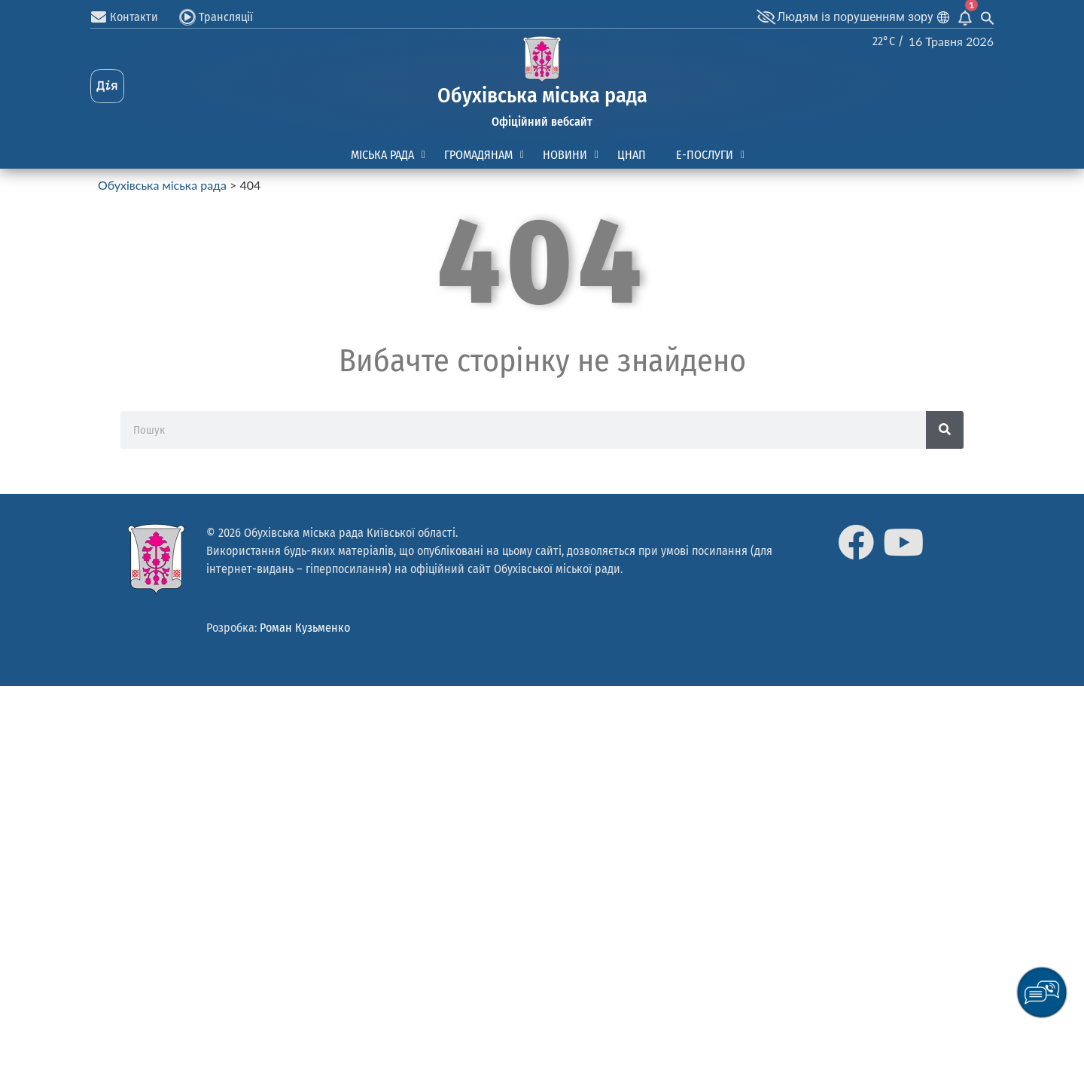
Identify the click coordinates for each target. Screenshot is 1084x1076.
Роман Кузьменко (305, 627)
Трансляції (226, 17)
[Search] (945, 430)
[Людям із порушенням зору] (765, 17)
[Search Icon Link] (987, 17)
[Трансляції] (187, 17)
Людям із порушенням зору (855, 17)
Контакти (134, 17)
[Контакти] (98, 17)
